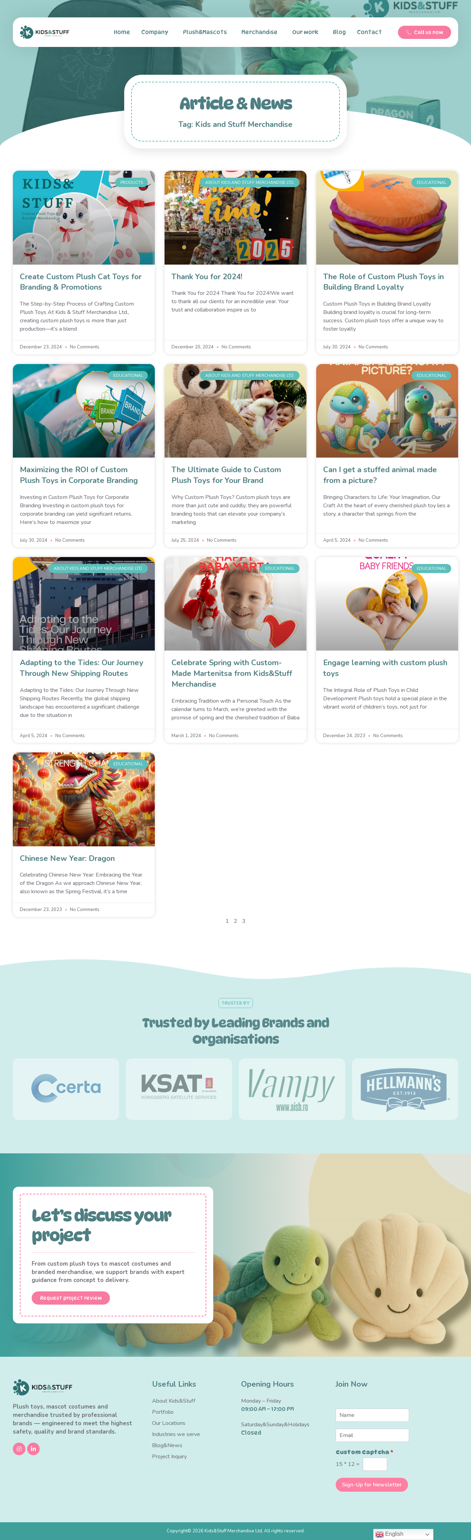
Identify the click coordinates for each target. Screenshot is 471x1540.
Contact (371, 32)
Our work (307, 32)
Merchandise (261, 32)
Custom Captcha (364, 1452)
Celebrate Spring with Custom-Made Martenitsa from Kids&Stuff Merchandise (231, 674)
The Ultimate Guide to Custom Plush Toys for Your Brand (226, 475)
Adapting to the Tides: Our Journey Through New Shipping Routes (81, 668)
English (389, 1534)
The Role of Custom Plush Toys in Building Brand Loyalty (383, 282)
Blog (339, 32)
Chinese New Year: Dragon (67, 858)
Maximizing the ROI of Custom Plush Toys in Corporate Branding (79, 475)
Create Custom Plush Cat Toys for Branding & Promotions (81, 282)
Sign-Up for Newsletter (372, 1485)
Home (122, 32)
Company (156, 32)
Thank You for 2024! (206, 277)
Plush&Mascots (206, 32)
